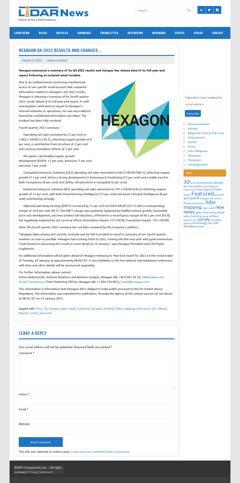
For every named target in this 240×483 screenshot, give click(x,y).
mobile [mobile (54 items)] (211, 207)
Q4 (154, 308)
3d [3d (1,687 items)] (187, 182)
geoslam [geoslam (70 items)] (219, 194)
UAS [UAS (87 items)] (210, 223)
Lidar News (22, 33)
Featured (83, 308)
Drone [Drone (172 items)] (217, 189)
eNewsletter (109, 33)
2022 (38, 308)
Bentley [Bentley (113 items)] (218, 182)
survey (33, 313)
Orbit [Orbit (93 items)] (206, 212)
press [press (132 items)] (213, 212)
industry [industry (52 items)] (217, 198)
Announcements (199, 124)
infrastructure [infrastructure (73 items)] (191, 203)
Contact (217, 33)
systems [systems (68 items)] (188, 223)
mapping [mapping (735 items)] (193, 207)
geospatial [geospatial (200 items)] (192, 198)
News (191, 146)
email (72, 308)
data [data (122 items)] (200, 189)
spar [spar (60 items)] (195, 219)
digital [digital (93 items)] (208, 189)
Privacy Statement (40, 472)
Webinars (159, 33)
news (146, 308)
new (139, 308)
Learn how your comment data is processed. (100, 451)
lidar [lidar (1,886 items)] (211, 202)
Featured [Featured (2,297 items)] (202, 193)
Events (179, 33)
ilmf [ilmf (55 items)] (211, 198)
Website (24, 423)
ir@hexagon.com (153, 277)
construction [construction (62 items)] (190, 189)
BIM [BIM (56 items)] (186, 186)
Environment (196, 137)
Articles (62, 33)
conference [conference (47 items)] (213, 186)
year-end (45, 313)
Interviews (135, 33)
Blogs (43, 33)
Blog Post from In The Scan (206, 133)
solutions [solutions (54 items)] (188, 219)
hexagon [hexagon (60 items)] (204, 198)
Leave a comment (57, 60)
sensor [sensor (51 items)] (205, 216)
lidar (119, 308)
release (162, 308)
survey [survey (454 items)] (204, 219)
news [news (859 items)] (189, 212)
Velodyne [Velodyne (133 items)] (190, 226)
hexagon (96, 308)
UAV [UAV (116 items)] (216, 223)
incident (109, 308)
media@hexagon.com (135, 281)
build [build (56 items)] (204, 186)
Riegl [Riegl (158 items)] (221, 212)
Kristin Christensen (31, 281)
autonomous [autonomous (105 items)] (204, 182)
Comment (26, 352)
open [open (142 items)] (198, 212)
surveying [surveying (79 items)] (216, 219)
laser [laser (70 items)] (202, 203)
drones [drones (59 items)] (187, 194)
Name (24, 393)
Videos (198, 33)
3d (45, 308)
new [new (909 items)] (219, 207)
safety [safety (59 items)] (187, 216)
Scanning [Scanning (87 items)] (196, 216)
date (64, 308)
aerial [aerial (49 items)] (193, 182)
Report (23, 313)
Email (23, 408)
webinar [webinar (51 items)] (200, 226)
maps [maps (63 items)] (205, 207)
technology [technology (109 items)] (199, 223)
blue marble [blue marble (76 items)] (195, 186)
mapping (129, 308)
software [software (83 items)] (214, 216)
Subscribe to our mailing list (203, 97)
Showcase (84, 33)
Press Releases (198, 151)
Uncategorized (197, 164)
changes (54, 308)
